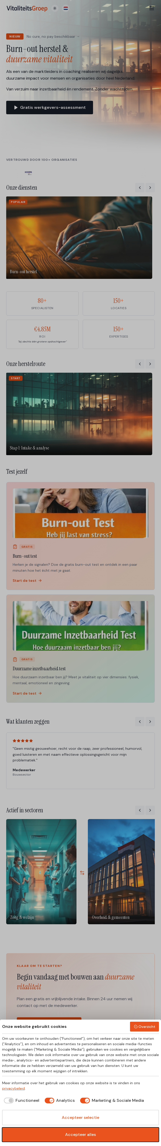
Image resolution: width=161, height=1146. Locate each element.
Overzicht (145, 1026)
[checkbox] (20, 1100)
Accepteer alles (80, 1134)
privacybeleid (13, 1088)
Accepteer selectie (80, 1117)
